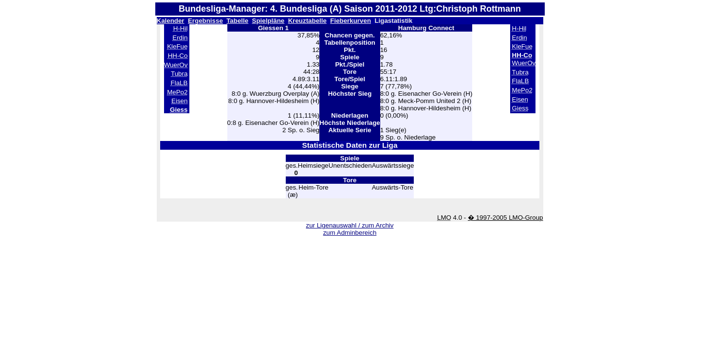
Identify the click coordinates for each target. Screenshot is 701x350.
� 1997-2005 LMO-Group (505, 217)
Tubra (179, 73)
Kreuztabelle (307, 20)
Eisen (179, 101)
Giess (520, 108)
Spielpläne (268, 20)
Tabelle (237, 20)
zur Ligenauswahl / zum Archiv (349, 225)
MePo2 (177, 92)
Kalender (170, 20)
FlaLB (179, 83)
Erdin (179, 37)
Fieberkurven (350, 20)
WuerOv (176, 65)
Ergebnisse (205, 20)
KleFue (177, 46)
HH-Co (178, 55)
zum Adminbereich (350, 232)
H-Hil (180, 28)
